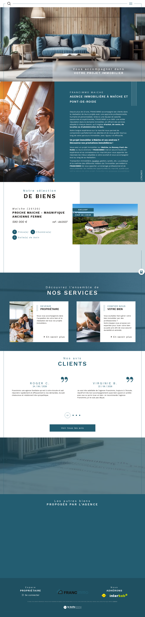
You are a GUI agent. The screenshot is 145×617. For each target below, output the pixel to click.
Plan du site (76, 601)
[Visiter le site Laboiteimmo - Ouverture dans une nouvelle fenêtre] (72, 610)
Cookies (115, 601)
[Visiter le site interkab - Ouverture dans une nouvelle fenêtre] (118, 595)
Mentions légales (86, 601)
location (95, 161)
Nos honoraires (67, 601)
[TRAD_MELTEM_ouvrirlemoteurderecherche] (9, 3)
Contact (141, 175)
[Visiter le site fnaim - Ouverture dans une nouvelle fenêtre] (104, 595)
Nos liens (99, 601)
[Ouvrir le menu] (130, 3)
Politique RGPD (107, 601)
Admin (94, 601)
